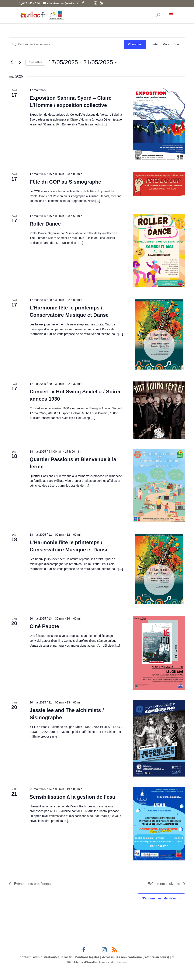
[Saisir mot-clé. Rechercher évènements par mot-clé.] (66, 44)
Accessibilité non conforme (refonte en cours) (135, 957)
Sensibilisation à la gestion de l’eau (72, 797)
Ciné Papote (44, 626)
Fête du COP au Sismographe (65, 182)
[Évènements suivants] (19, 62)
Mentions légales (87, 957)
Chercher (134, 44)
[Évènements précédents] (11, 62)
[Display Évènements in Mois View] (166, 44)
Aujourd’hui (35, 62)
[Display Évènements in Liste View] (154, 44)
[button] (171, 17)
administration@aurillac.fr (52, 957)
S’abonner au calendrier (159, 898)
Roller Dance (45, 224)
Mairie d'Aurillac (86, 962)
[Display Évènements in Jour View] (177, 44)
